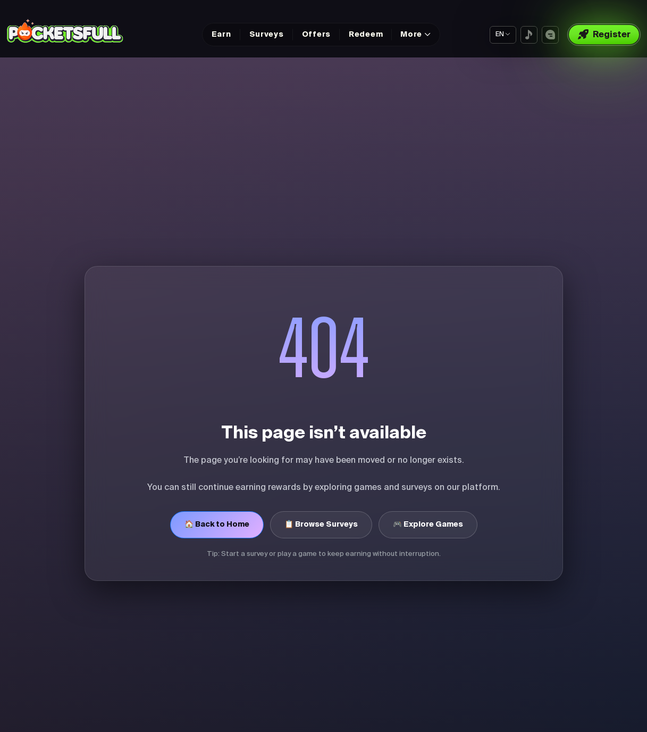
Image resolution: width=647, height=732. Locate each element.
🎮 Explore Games (428, 524)
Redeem (366, 34)
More (411, 34)
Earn (221, 34)
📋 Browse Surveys (321, 524)
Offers (316, 34)
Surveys (266, 34)
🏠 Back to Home (216, 524)
